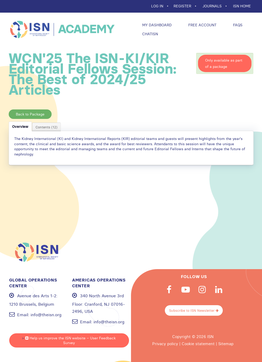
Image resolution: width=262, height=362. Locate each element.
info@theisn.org (46, 314)
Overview (20, 126)
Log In (157, 6)
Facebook (169, 289)
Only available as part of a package (223, 63)
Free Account (201, 25)
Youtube (185, 289)
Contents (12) (46, 127)
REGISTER (183, 6)
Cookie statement (198, 343)
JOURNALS (212, 6)
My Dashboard (156, 25)
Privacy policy (165, 343)
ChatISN (149, 34)
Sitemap (226, 343)
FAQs (237, 25)
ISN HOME (242, 6)
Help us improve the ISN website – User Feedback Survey (70, 340)
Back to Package (30, 114)
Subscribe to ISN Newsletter (194, 310)
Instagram (202, 289)
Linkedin (218, 289)
